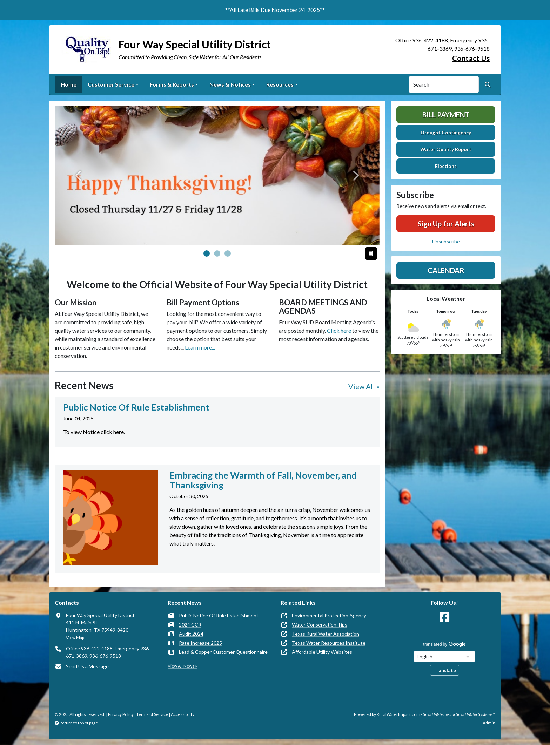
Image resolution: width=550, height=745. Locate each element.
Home (68, 84)
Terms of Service (152, 714)
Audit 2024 (191, 634)
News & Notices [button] (230, 84)
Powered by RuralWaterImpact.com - (424, 714)
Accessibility (182, 714)
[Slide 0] (206, 253)
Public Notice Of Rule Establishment (219, 615)
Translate (444, 670)
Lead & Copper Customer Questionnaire (223, 652)
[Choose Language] (444, 656)
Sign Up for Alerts (446, 223)
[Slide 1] (217, 253)
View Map (75, 637)
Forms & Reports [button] (172, 84)
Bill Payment (446, 114)
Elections (446, 166)
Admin (489, 722)
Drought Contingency (446, 132)
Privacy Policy (121, 714)
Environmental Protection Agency (329, 615)
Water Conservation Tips (319, 625)
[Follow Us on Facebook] (444, 617)
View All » (364, 386)
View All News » (182, 666)
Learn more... (200, 347)
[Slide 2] (227, 253)
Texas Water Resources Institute (328, 643)
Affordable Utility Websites (322, 652)
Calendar (446, 270)
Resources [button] (280, 84)
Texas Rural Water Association (325, 634)
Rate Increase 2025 (200, 643)
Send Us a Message (87, 666)
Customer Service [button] (111, 84)
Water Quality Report (445, 149)
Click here (339, 330)
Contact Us (471, 58)
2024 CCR (190, 625)
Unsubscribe (446, 241)
